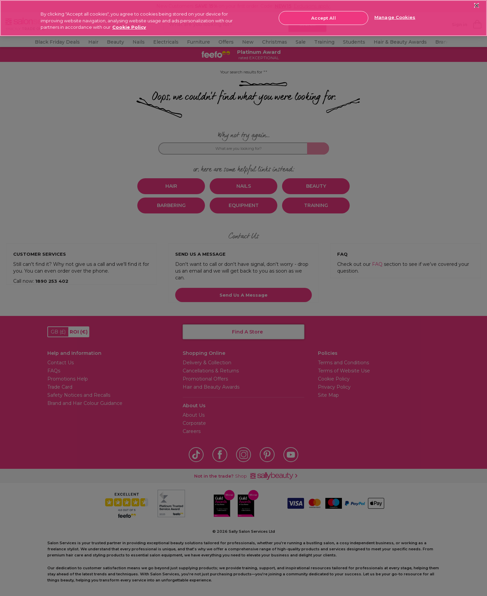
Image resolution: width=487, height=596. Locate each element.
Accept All (323, 17)
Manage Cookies (394, 17)
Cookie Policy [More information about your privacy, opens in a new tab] (129, 27)
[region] (243, 18)
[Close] (476, 5)
